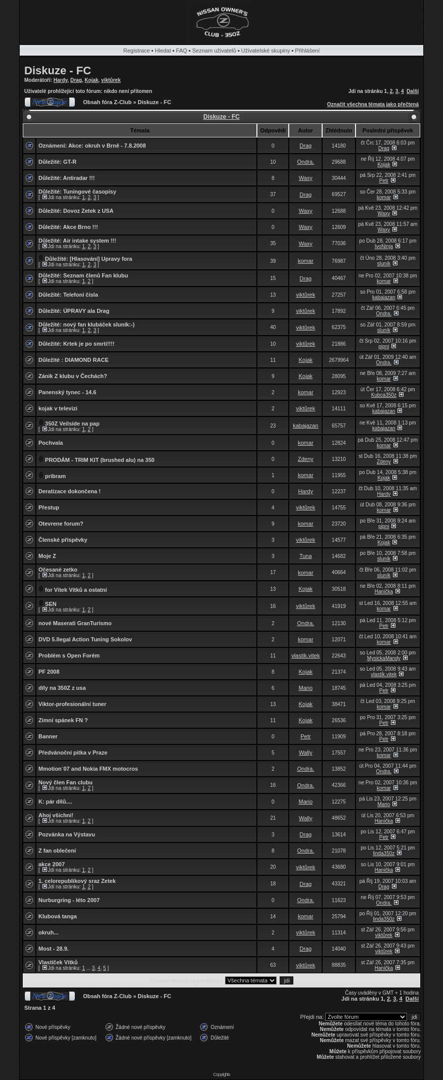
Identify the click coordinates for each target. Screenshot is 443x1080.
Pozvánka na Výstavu (66, 834)
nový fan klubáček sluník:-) (99, 324)
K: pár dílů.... (55, 802)
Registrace (136, 51)
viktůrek (110, 80)
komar (384, 197)
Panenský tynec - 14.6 (67, 392)
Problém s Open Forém (69, 655)
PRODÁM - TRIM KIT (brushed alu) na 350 (99, 460)
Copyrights (221, 1074)
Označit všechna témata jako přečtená (373, 104)
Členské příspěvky (62, 540)
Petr (383, 180)
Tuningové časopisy (89, 192)
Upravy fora (116, 259)
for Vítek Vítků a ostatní (76, 590)
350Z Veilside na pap (72, 423)
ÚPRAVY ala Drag (86, 311)
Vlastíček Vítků (58, 962)
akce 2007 (51, 864)
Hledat (163, 51)
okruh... (48, 932)
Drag (76, 80)
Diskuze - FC (57, 70)
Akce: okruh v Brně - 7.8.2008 (107, 146)
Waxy (306, 178)
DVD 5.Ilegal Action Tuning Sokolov (85, 639)
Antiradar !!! (79, 178)
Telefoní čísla (80, 295)
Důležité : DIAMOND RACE (73, 360)
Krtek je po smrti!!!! (88, 344)
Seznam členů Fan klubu (95, 275)
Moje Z (47, 556)
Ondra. (305, 162)
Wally (305, 752)
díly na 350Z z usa (62, 688)
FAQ (181, 51)
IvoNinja (384, 246)
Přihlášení (307, 51)
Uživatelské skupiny (265, 51)
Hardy (61, 80)
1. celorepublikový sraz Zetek (77, 881)
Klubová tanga (57, 916)
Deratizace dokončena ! (69, 491)
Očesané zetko (57, 570)
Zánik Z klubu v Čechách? (72, 376)
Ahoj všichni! (55, 815)
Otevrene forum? (60, 524)
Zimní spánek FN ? (63, 720)
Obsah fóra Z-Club (107, 102)
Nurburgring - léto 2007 (69, 900)
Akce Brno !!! (80, 227)
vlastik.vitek (305, 655)
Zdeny (306, 459)
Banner (48, 736)
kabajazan (383, 297)
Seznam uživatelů (214, 51)
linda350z (383, 853)
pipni (383, 346)
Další (413, 91)
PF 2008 (49, 672)
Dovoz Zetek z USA (88, 211)
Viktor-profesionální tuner (72, 704)
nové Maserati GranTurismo (75, 623)
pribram (55, 476)
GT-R (69, 162)
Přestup (48, 507)
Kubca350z (383, 395)
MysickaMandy (384, 658)
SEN (51, 604)
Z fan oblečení (57, 851)
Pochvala (50, 443)
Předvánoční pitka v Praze (72, 752)
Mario (306, 688)
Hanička (384, 591)
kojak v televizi (57, 408)
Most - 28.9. (53, 949)
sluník (383, 263)
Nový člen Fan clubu (65, 782)
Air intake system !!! (89, 241)
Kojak (91, 80)
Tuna (305, 556)
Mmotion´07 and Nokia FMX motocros (88, 769)
